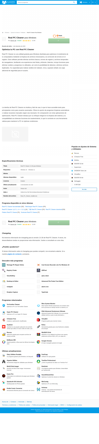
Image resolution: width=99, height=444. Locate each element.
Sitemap (29, 401)
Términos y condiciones (9, 405)
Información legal (53, 405)
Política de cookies (24, 405)
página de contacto (14, 254)
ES (94, 2)
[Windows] (7, 32)
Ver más (84, 189)
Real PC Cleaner (22, 37)
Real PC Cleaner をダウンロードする (13, 209)
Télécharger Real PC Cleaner (34, 206)
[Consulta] (47, 2)
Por (12, 40)
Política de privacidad (38, 405)
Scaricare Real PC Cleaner (29, 212)
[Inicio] (2, 32)
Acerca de (5, 401)
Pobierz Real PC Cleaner (9, 212)
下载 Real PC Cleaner (35, 209)
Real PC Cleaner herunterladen (11, 206)
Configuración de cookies (74, 405)
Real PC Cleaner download (54, 209)
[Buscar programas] (74, 2)
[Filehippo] (8, 2)
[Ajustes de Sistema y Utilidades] (18, 32)
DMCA (62, 405)
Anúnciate (21, 401)
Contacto (13, 401)
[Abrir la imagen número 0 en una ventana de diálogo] (15, 134)
